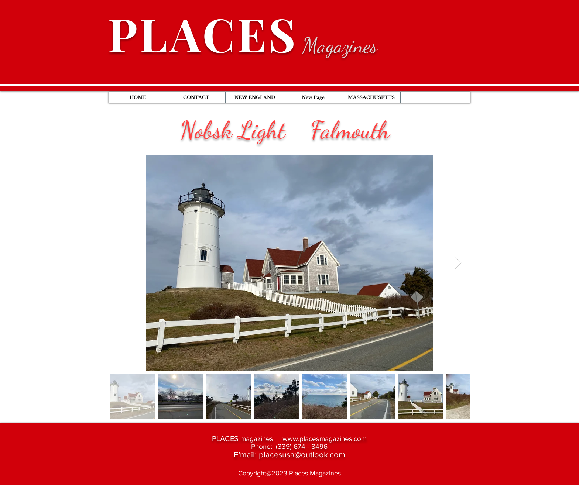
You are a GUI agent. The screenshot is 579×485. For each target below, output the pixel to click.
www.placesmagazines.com (324, 439)
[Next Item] (457, 263)
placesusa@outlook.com (302, 454)
